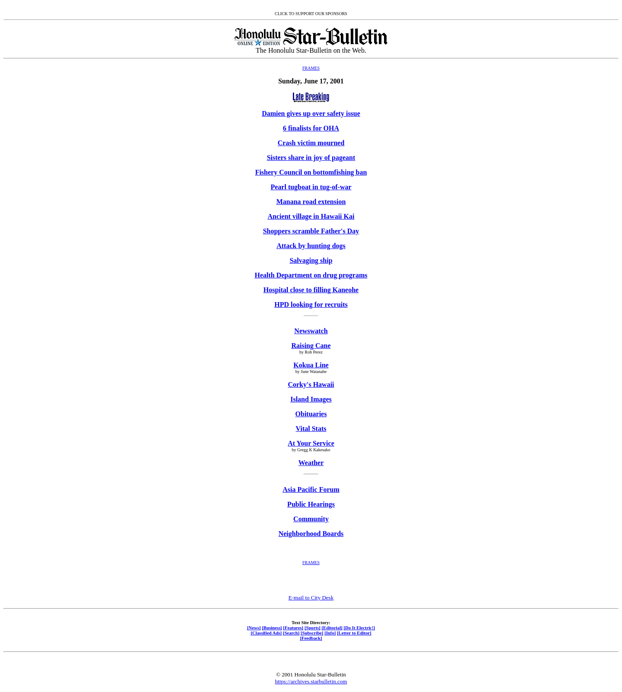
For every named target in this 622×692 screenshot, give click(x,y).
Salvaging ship (310, 260)
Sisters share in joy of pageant (311, 157)
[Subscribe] (312, 632)
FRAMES (311, 68)
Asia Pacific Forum (311, 489)
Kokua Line (310, 365)
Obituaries (311, 414)
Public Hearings (311, 504)
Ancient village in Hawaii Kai (311, 216)
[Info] (330, 632)
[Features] (293, 627)
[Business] (272, 627)
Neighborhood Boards (311, 533)
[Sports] (313, 627)
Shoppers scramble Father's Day (311, 231)
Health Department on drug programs (310, 275)
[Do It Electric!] (359, 627)
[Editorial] (331, 627)
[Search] (291, 632)
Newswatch (310, 331)
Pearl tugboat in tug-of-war (310, 187)
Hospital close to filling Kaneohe (311, 289)
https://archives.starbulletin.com (311, 681)
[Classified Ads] (266, 632)
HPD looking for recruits (311, 304)
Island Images (311, 399)
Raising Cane (310, 345)
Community (311, 519)
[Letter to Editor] (354, 632)
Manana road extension (311, 201)
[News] (254, 627)
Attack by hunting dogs (311, 245)
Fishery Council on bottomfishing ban (311, 172)
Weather (311, 462)
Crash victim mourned (311, 143)
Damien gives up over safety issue (311, 113)
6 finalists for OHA (311, 128)
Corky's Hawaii (311, 384)
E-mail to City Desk (311, 597)
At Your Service (311, 443)
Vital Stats (311, 428)
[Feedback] (311, 638)
